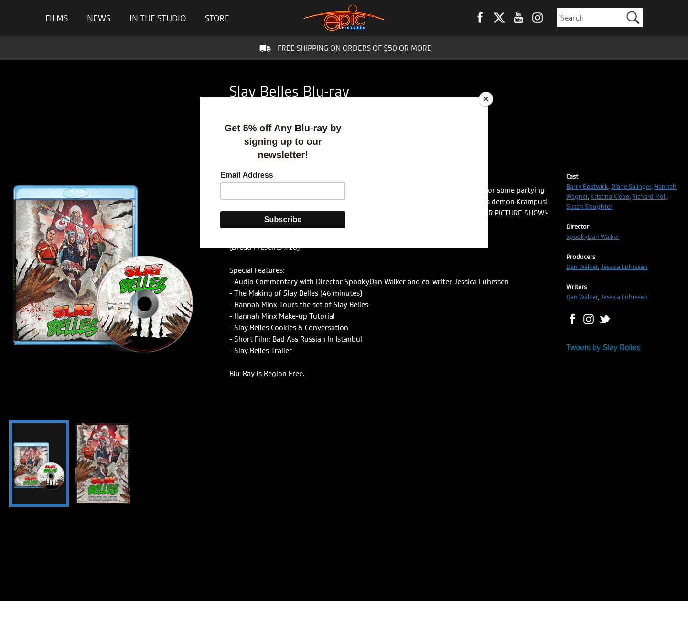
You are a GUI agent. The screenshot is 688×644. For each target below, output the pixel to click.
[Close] (486, 99)
